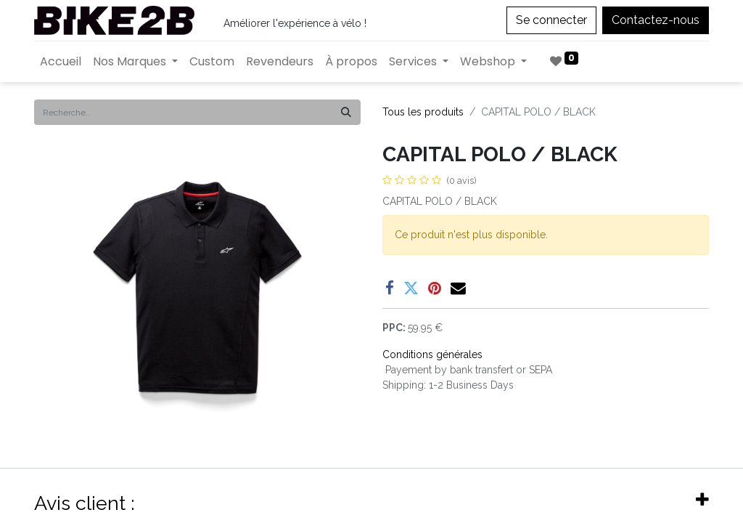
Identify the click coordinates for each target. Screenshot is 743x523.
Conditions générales (432, 354)
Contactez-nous (655, 20)
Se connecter (551, 20)
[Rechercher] (346, 112)
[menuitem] (60, 61)
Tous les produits (423, 112)
